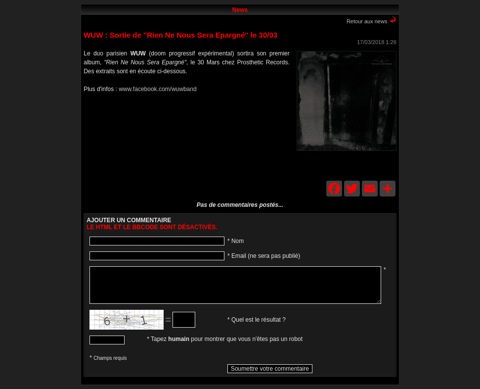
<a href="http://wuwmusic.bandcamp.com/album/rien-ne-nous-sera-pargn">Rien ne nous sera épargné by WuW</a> (182, 141)
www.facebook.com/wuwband (157, 89)
